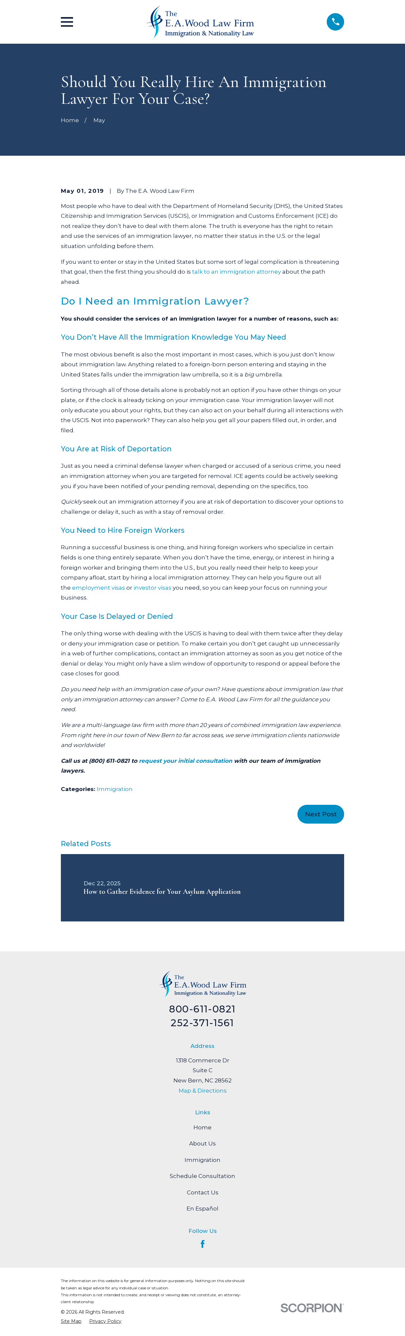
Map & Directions (203, 1090)
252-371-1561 (202, 1023)
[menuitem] (71, 1321)
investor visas (152, 587)
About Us (202, 1143)
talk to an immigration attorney (236, 271)
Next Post (321, 814)
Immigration (115, 789)
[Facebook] (203, 1244)
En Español (202, 1208)
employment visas (98, 587)
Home (202, 1127)
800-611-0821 (202, 1009)
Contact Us (202, 1192)
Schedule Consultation (202, 1176)
